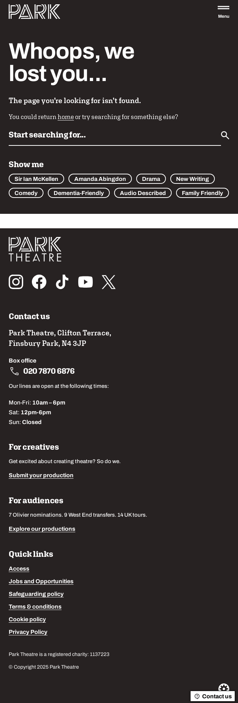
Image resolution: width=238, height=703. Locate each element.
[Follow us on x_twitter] (108, 282)
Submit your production (41, 476)
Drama (151, 179)
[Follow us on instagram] (16, 282)
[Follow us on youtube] (85, 282)
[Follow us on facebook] (39, 282)
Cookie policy (27, 620)
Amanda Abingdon (100, 179)
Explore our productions (42, 529)
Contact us (212, 696)
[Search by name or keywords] (115, 137)
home (66, 116)
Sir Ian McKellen (36, 179)
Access (19, 569)
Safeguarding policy (36, 594)
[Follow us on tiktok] (62, 282)
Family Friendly (202, 193)
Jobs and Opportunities (41, 582)
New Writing (192, 179)
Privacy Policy (28, 632)
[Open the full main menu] (223, 12)
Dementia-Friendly (79, 193)
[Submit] (225, 135)
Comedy (26, 193)
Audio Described (143, 193)
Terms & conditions (35, 607)
